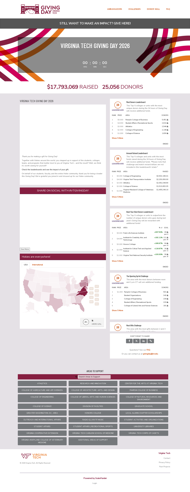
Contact (167, 458)
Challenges (134, 9)
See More (25, 249)
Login (94, 483)
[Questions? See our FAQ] (148, 350)
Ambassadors (114, 9)
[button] (150, 341)
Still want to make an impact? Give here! (95, 23)
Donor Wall (153, 9)
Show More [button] (117, 138)
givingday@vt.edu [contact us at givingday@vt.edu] (150, 354)
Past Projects (164, 466)
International (37, 265)
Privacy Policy (164, 462)
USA (26, 265)
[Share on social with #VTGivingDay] (63, 220)
